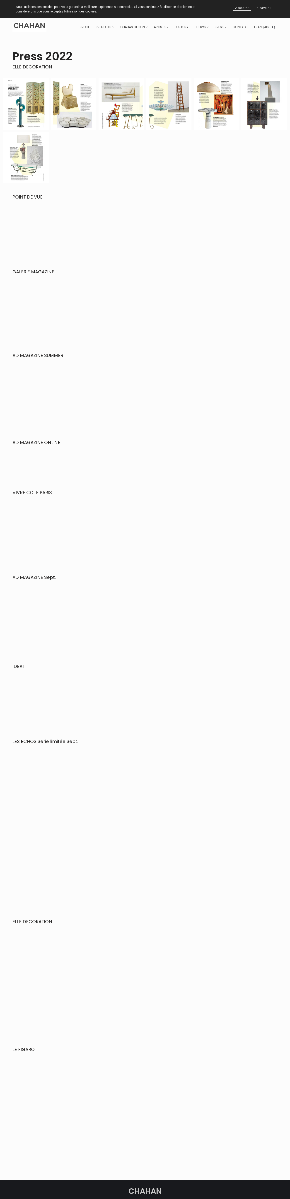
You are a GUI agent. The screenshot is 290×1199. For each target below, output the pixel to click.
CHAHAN (145, 1172)
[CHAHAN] (29, 27)
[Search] (273, 27)
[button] (113, 27)
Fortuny (181, 27)
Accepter (242, 8)
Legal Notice (188, 1190)
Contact (240, 27)
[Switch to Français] (261, 27)
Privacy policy (167, 1190)
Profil (84, 27)
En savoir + (263, 8)
